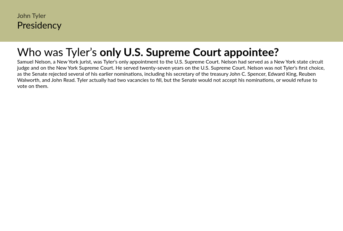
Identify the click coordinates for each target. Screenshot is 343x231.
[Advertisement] (171, 149)
